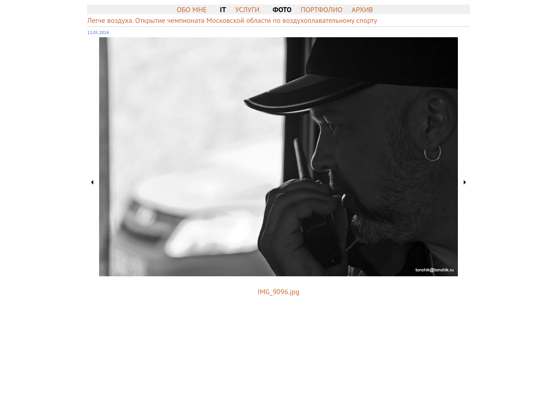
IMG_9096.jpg (278, 291)
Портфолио (321, 9)
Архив (362, 9)
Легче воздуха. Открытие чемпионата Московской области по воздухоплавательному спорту (232, 20)
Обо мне (192, 9)
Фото (282, 9)
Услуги (247, 9)
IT (223, 9)
